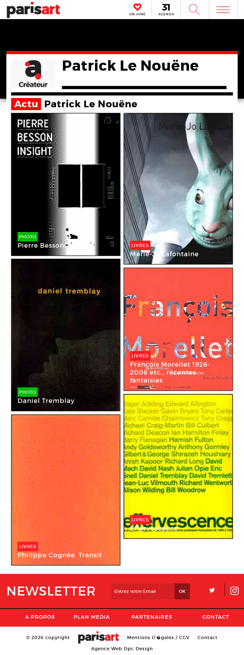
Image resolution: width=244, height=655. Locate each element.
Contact (215, 617)
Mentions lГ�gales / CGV (158, 637)
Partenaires (152, 617)
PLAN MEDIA (92, 617)
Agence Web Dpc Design (122, 648)
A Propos (40, 617)
